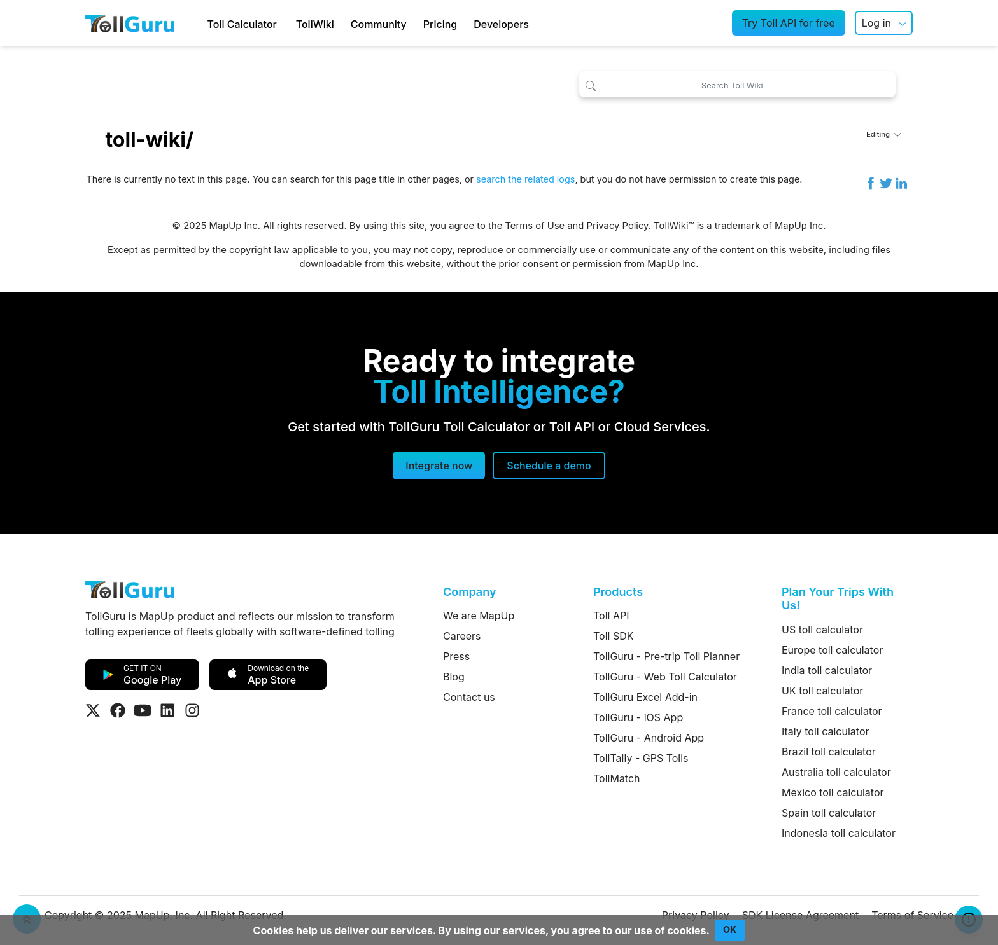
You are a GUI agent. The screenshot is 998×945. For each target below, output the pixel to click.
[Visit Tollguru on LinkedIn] (167, 710)
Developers (501, 24)
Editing (883, 134)
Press (456, 656)
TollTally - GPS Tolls (641, 758)
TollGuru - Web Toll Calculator (665, 676)
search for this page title (342, 179)
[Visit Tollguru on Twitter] (93, 710)
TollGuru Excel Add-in (645, 697)
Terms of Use (535, 225)
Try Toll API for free (788, 23)
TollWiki (315, 24)
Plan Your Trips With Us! (838, 598)
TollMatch (616, 778)
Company (469, 591)
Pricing (440, 24)
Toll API (611, 615)
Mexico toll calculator (833, 792)
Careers (462, 636)
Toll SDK (613, 636)
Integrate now (438, 465)
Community (379, 24)
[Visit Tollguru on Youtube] (142, 710)
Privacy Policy (618, 225)
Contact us (469, 697)
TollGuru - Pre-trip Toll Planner (666, 656)
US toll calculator (822, 629)
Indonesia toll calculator (839, 833)
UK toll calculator (822, 690)
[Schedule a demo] (549, 465)
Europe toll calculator (832, 650)
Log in (876, 23)
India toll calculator (827, 670)
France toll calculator (832, 711)
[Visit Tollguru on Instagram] (192, 710)
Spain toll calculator (829, 812)
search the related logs (525, 179)
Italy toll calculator (825, 731)
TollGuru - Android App (648, 737)
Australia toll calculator (836, 772)
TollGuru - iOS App (638, 717)
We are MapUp (478, 615)
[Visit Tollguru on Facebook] (117, 710)
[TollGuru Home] (129, 22)
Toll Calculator (242, 24)
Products (618, 591)
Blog (454, 676)
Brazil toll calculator (829, 751)
